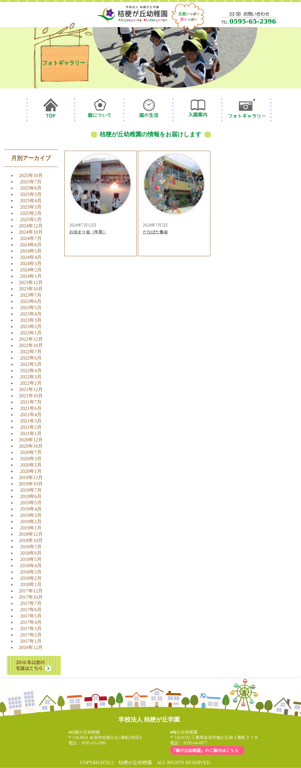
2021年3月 (31, 420)
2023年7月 (31, 295)
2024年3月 (31, 263)
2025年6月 (31, 188)
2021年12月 (31, 389)
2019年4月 (31, 509)
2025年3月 (31, 206)
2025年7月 (31, 181)
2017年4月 (31, 622)
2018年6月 (31, 553)
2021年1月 (31, 433)
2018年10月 (31, 540)
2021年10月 (31, 395)
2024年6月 (31, 244)
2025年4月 (31, 200)
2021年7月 (31, 402)
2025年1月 (31, 219)
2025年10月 (31, 175)
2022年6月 (31, 357)
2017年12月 (31, 590)
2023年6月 (31, 301)
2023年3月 (31, 320)
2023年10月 (31, 288)
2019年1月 (31, 527)
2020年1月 (31, 471)
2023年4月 (31, 313)
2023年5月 (31, 307)
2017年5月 (31, 615)
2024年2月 (31, 269)
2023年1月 (31, 332)
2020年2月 (31, 464)
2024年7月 (31, 238)
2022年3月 (31, 376)
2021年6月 (31, 408)
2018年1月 (31, 584)
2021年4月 (31, 414)
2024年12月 (31, 225)
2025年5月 (31, 194)
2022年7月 (31, 351)
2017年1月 (31, 641)
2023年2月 (31, 326)
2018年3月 (31, 571)
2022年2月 (31, 383)
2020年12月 (31, 439)
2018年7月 (31, 546)
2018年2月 (31, 578)
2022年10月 (31, 345)
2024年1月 (31, 276)
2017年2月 (31, 634)
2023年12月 (31, 282)
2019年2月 (31, 521)
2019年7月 (31, 490)
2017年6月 (31, 609)
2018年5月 (31, 559)
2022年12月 (31, 339)
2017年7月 (31, 603)
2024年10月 (31, 232)
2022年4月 (31, 370)
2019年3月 (31, 515)
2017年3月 (31, 628)
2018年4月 (31, 565)
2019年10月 (31, 483)
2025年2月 (31, 213)
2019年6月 (31, 496)
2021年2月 (31, 427)
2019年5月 (31, 502)
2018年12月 (31, 534)
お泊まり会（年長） (88, 232)
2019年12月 (31, 477)
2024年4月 (31, 257)
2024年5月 (31, 251)
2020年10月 (31, 446)
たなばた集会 (155, 232)
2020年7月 (31, 452)
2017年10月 (31, 597)
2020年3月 (31, 458)
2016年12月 (31, 647)
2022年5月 (31, 364)
